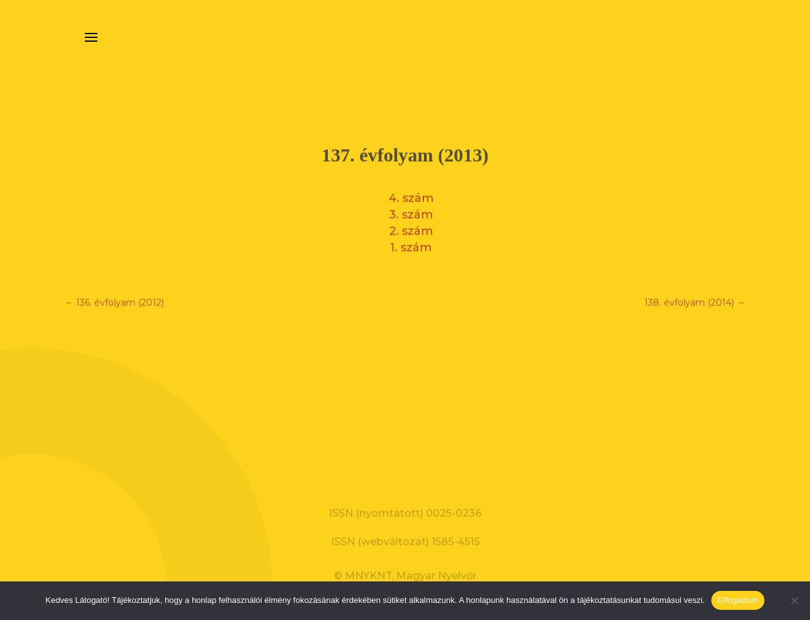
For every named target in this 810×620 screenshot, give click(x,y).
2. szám (411, 228)
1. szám (411, 244)
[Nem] (794, 600)
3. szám (411, 211)
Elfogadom (738, 600)
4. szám (411, 195)
